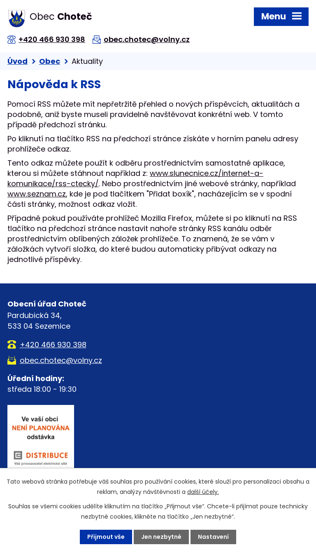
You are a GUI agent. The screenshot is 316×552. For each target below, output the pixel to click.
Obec (49, 61)
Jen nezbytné (161, 537)
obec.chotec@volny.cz (147, 39)
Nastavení (213, 537)
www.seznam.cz (36, 194)
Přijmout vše (106, 537)
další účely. (203, 492)
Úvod (17, 61)
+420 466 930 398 (52, 39)
